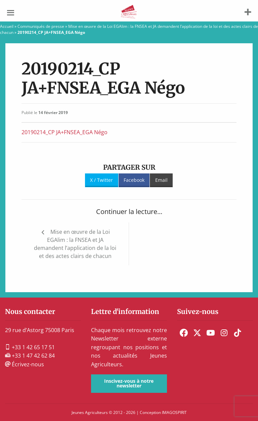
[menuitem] (183, 332)
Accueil (6, 26)
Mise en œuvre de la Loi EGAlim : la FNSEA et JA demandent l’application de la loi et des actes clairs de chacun (75, 244)
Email (161, 180)
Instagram (224, 332)
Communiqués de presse (40, 26)
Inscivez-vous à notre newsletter (129, 383)
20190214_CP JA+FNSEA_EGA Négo (65, 132)
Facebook (134, 180)
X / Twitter (101, 180)
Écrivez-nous (24, 364)
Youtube (210, 332)
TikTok (237, 332)
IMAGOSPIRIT (174, 412)
